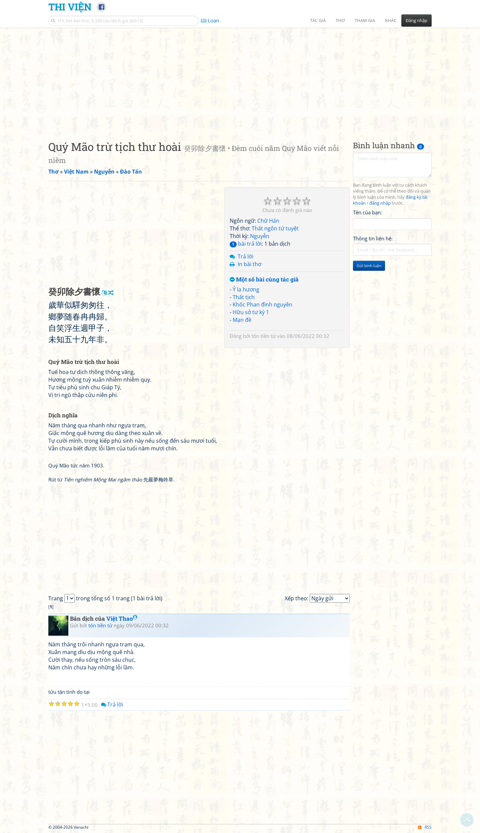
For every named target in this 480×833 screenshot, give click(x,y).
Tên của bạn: (367, 212)
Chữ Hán (268, 220)
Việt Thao (121, 618)
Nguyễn (259, 236)
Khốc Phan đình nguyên (262, 304)
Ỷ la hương (246, 289)
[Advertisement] (240, 78)
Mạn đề (242, 320)
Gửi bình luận (369, 265)
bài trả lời (246, 243)
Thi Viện (69, 6)
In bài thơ (249, 264)
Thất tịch (244, 297)
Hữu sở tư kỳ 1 (251, 312)
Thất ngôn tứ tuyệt (275, 228)
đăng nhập (380, 203)
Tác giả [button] (318, 20)
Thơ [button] (340, 20)
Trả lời (245, 256)
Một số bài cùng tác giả (264, 279)
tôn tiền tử (264, 336)
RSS (425, 827)
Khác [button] (390, 20)
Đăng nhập (416, 20)
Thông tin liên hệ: (373, 238)
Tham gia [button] (365, 20)
